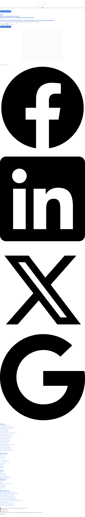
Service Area (3, 453)
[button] (42, 8)
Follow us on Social (4, 64)
